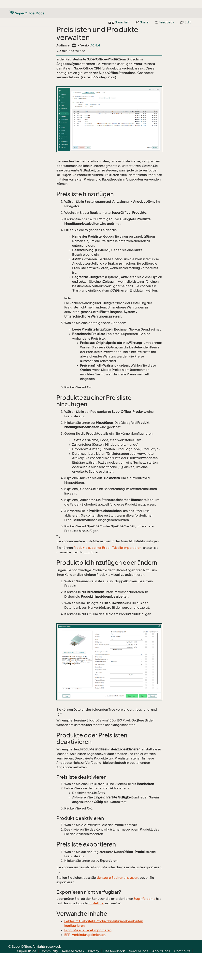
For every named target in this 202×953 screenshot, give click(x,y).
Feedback (164, 14)
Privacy (93, 943)
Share (142, 14)
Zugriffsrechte (144, 899)
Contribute (182, 943)
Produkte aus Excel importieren (87, 930)
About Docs (161, 943)
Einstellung (96, 903)
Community (49, 943)
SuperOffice (26, 943)
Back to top (185, 948)
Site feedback (114, 943)
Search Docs (138, 943)
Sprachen (118, 14)
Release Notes (73, 943)
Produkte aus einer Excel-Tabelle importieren (107, 548)
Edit (185, 14)
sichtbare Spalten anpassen (117, 878)
